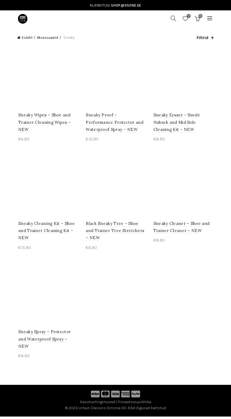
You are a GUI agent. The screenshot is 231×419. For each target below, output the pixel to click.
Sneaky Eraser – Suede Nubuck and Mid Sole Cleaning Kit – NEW (177, 123)
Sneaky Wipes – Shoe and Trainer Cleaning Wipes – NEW (43, 123)
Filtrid (202, 37)
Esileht (27, 38)
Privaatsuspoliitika (134, 404)
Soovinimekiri (188, 16)
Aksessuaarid (47, 38)
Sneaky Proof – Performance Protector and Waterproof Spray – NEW (115, 123)
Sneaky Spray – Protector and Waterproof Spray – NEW (43, 341)
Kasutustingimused (97, 404)
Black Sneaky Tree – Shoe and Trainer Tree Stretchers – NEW (114, 232)
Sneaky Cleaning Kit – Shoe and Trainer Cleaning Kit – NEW (45, 232)
